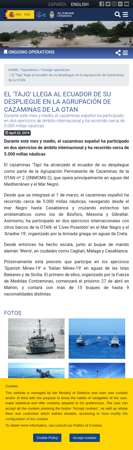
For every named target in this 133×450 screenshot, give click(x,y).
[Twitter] (108, 4)
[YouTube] (126, 4)
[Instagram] (114, 4)
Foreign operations (55, 70)
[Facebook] (101, 4)
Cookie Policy (47, 438)
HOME (13, 70)
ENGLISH (80, 4)
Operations (29, 70)
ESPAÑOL (57, 4)
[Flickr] (120, 4)
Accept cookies (84, 438)
